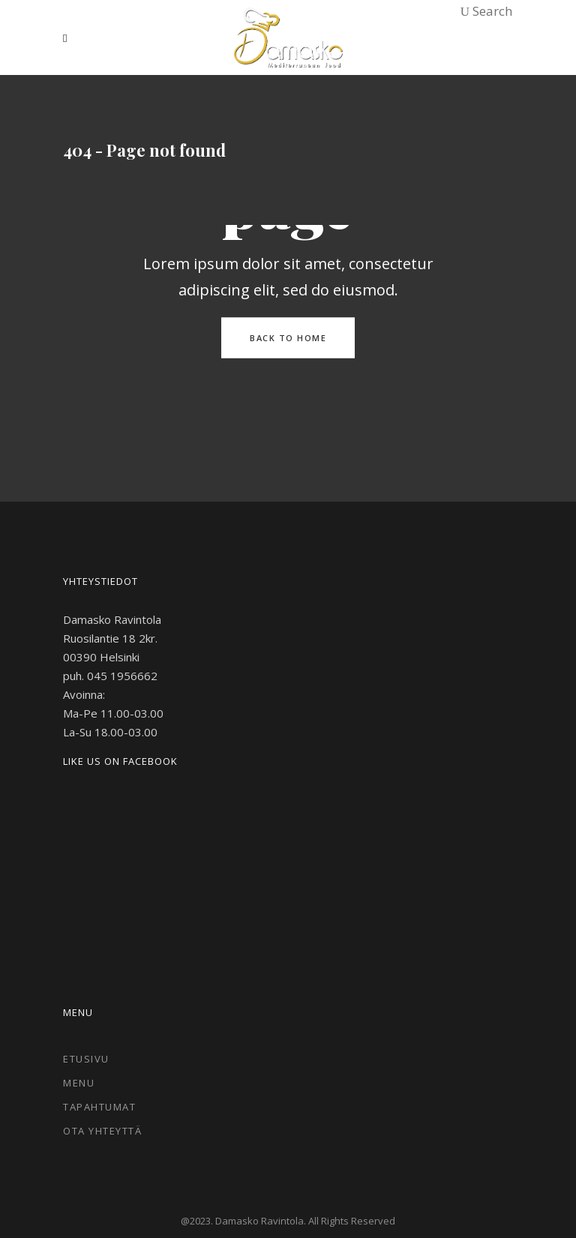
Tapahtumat (99, 1107)
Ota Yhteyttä (102, 1131)
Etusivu (86, 1059)
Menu (78, 1083)
